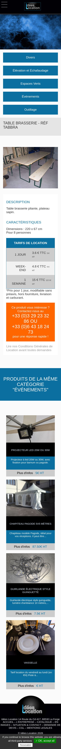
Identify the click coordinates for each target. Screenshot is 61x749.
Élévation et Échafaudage (30, 70)
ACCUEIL (8, 722)
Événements (30, 96)
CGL (21, 727)
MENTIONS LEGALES (39, 727)
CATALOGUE (44, 722)
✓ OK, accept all (44, 740)
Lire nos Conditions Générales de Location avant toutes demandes (29, 348)
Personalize (25, 745)
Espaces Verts (30, 83)
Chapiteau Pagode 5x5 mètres (30, 523)
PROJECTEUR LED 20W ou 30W (30, 450)
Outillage (30, 109)
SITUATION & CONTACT (27, 724)
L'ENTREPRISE (25, 722)
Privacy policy (40, 745)
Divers (30, 57)
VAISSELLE (30, 662)
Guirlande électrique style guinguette (30, 590)
